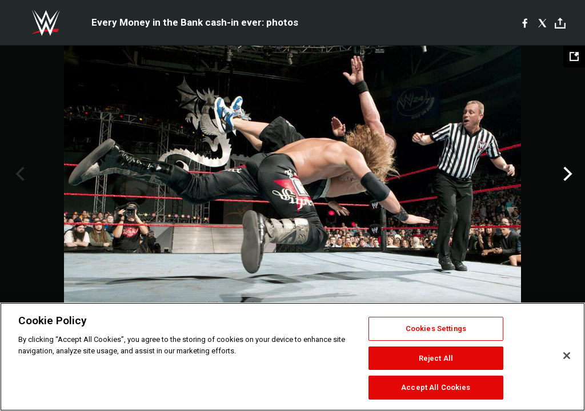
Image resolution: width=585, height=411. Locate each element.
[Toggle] (560, 23)
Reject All (436, 358)
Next (566, 174)
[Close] (566, 355)
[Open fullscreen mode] (574, 56)
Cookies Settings (436, 328)
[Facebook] (525, 23)
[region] (292, 357)
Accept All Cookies (435, 387)
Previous (19, 174)
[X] (542, 23)
